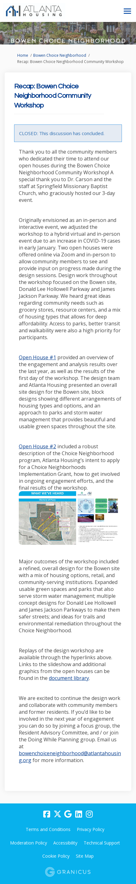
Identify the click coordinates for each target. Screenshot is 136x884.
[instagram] (89, 814)
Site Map (85, 856)
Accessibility (65, 843)
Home (22, 55)
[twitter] (57, 814)
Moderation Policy (28, 843)
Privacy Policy (90, 829)
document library (69, 678)
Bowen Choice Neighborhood (59, 55)
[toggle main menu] (127, 11)
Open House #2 (37, 446)
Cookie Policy (56, 856)
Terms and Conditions (48, 829)
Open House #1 (37, 357)
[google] (68, 814)
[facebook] (46, 814)
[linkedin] (78, 814)
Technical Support (102, 843)
